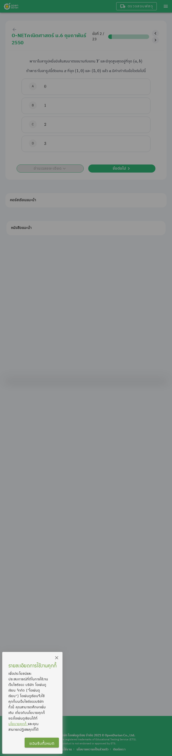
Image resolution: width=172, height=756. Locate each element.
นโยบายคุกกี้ (18, 723)
